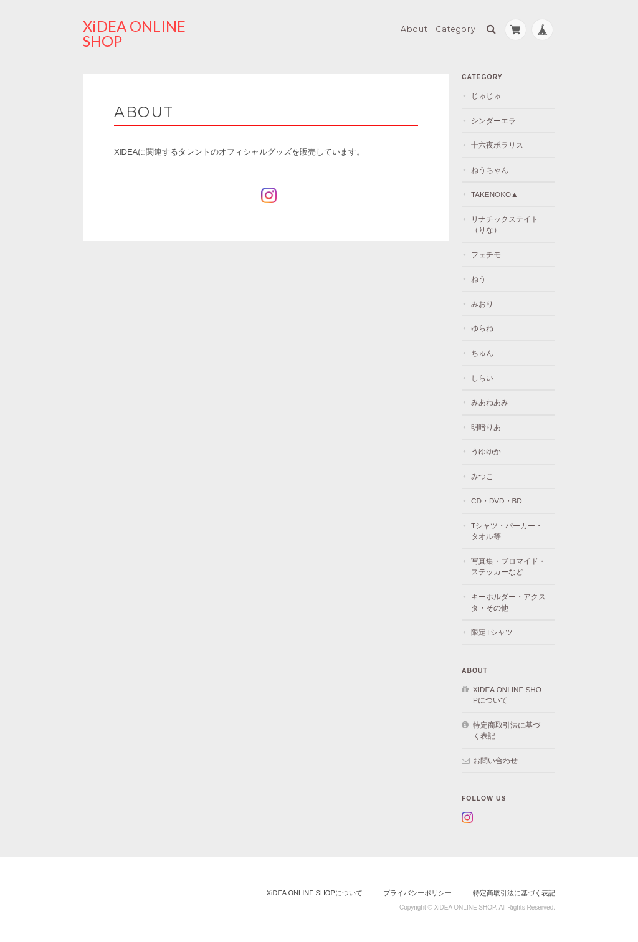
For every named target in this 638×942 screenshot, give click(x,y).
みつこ (482, 476)
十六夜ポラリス (497, 145)
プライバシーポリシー (417, 893)
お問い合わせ (495, 760)
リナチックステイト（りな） (504, 224)
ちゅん (482, 353)
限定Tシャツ (492, 632)
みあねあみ (489, 402)
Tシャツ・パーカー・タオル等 (507, 531)
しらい (482, 378)
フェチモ (486, 254)
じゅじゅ (486, 96)
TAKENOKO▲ (494, 194)
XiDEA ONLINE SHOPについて (507, 695)
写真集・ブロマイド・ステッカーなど (508, 566)
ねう (478, 279)
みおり (482, 304)
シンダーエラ (493, 121)
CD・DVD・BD (496, 501)
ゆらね (482, 328)
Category (456, 29)
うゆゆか (486, 451)
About (414, 29)
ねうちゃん (489, 170)
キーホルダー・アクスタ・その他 (508, 602)
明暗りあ (486, 427)
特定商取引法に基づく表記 (506, 730)
